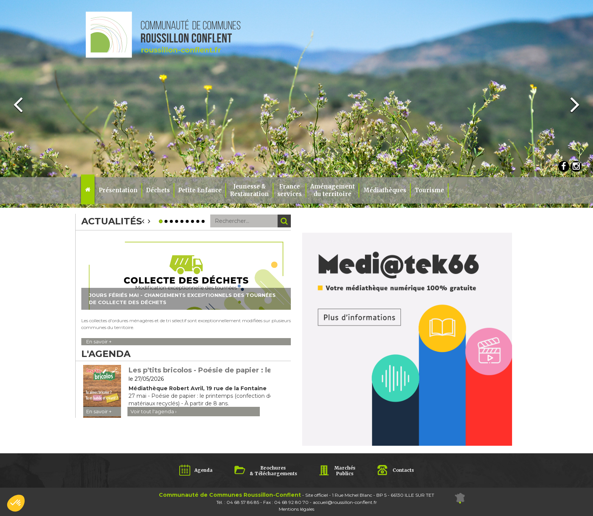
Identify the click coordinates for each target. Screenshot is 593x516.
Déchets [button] (158, 190)
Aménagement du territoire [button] (332, 190)
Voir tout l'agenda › (153, 411)
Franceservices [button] (289, 190)
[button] (16, 503)
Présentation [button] (118, 190)
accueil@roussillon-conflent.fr (345, 502)
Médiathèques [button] (384, 190)
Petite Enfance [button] (200, 190)
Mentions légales (296, 509)
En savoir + (99, 341)
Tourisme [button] (429, 190)
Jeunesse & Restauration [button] (249, 190)
